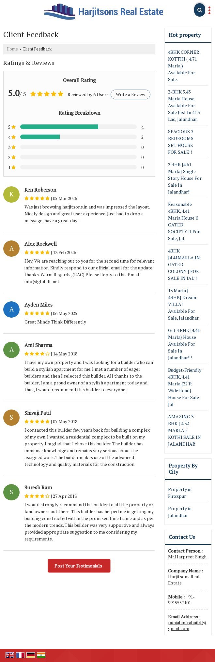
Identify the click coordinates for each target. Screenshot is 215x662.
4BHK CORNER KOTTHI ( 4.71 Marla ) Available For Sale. (183, 65)
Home (12, 49)
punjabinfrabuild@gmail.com (187, 625)
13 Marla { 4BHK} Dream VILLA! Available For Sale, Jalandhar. (183, 304)
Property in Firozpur (180, 492)
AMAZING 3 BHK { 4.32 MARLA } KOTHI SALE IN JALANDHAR (184, 430)
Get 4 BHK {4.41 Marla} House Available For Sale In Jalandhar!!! (184, 344)
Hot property (185, 34)
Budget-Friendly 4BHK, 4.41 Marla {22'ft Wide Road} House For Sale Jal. (184, 387)
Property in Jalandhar (180, 511)
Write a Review (130, 94)
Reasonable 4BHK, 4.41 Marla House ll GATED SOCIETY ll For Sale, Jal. (184, 221)
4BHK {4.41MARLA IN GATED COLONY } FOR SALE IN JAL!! (184, 264)
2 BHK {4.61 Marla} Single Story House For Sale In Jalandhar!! (185, 178)
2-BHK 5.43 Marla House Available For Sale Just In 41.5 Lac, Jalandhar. (184, 105)
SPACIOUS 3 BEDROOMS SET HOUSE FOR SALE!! (180, 141)
